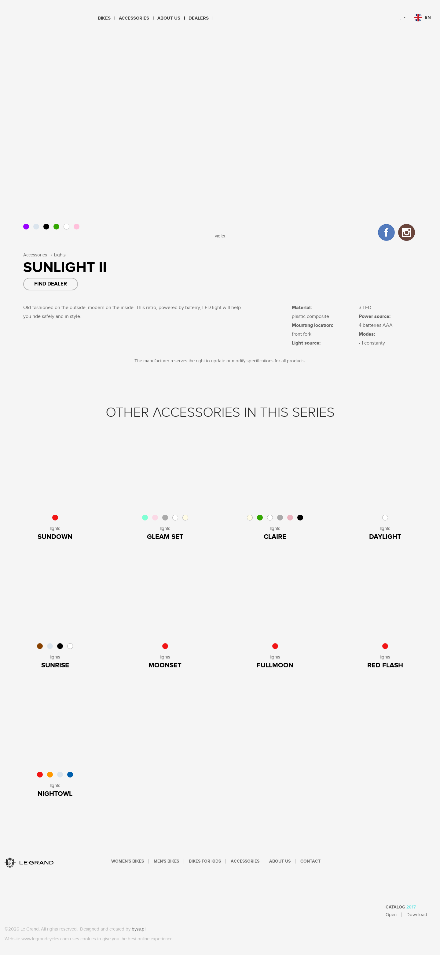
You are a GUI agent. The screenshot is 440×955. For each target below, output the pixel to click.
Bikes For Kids (205, 861)
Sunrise (55, 665)
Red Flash (385, 665)
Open (391, 914)
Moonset (165, 665)
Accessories (134, 18)
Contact (310, 861)
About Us (168, 18)
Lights (60, 255)
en (422, 17)
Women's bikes (127, 861)
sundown (55, 537)
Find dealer (50, 284)
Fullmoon (275, 665)
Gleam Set (165, 537)
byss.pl (138, 929)
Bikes (104, 18)
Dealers (199, 18)
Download (416, 914)
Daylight (385, 537)
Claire (275, 537)
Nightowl (55, 794)
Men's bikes (166, 861)
